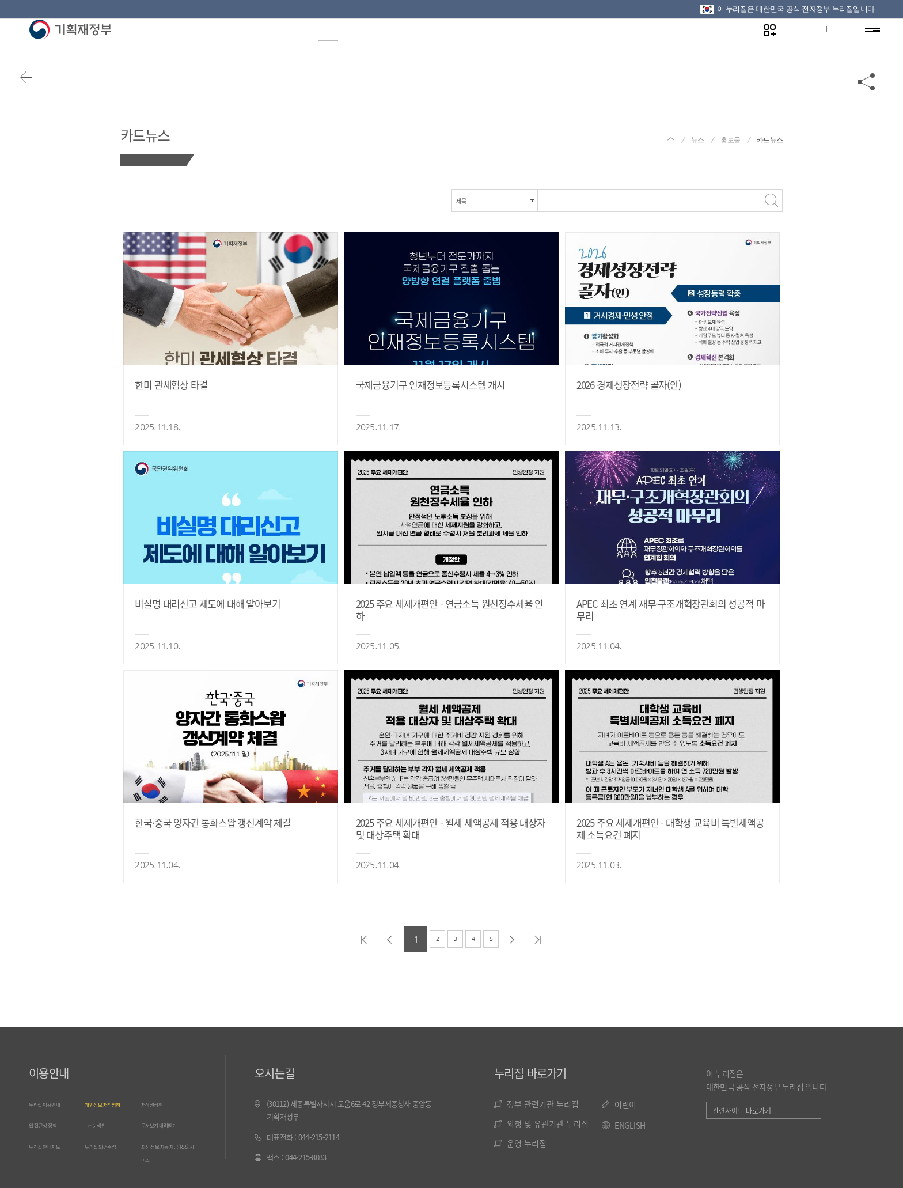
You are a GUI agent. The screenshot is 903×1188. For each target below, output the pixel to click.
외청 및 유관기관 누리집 (548, 1123)
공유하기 (866, 93)
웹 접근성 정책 (50, 1123)
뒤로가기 (40, 93)
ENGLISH (629, 1125)
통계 (432, 47)
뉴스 (323, 47)
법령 (487, 47)
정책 (377, 47)
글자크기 (795, 47)
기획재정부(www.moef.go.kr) (70, 47)
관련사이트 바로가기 (741, 1110)
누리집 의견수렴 (108, 1144)
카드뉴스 (157, 131)
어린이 (625, 1104)
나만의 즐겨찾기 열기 (759, 47)
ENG (832, 47)
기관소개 (626, 47)
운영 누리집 (527, 1143)
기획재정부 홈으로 (670, 140)
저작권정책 (157, 1103)
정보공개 (258, 47)
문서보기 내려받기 (168, 1123)
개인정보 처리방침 (111, 1103)
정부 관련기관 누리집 (543, 1104)
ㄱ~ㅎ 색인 (100, 1123)
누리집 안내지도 (52, 1144)
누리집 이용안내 (52, 1103)
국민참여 (552, 47)
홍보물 (730, 140)
